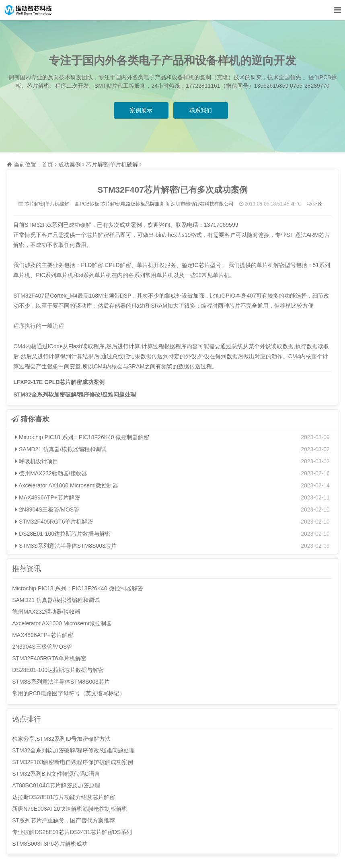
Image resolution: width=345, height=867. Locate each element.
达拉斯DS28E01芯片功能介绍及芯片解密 (63, 797)
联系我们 (200, 110)
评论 (317, 204)
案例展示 (141, 110)
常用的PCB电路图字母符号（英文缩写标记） (68, 693)
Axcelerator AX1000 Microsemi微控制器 (66, 485)
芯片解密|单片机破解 (112, 164)
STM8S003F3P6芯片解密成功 (50, 843)
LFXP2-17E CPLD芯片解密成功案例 (59, 382)
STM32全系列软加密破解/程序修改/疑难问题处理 (74, 394)
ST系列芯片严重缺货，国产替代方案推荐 (63, 820)
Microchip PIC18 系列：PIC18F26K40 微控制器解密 (82, 437)
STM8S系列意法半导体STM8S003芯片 (66, 545)
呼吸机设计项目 (36, 461)
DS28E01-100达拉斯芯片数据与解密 (63, 533)
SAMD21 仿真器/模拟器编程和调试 (61, 449)
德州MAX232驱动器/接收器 (51, 473)
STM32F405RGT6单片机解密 (54, 521)
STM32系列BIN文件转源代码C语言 (56, 773)
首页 (47, 164)
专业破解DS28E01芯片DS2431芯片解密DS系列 (72, 832)
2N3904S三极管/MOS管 (47, 509)
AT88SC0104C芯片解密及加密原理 (56, 785)
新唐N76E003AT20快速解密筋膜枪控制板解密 (69, 808)
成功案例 (69, 164)
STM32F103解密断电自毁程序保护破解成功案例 (72, 762)
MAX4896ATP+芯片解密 (47, 497)
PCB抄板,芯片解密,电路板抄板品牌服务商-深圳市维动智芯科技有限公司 (157, 204)
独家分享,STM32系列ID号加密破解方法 (61, 739)
